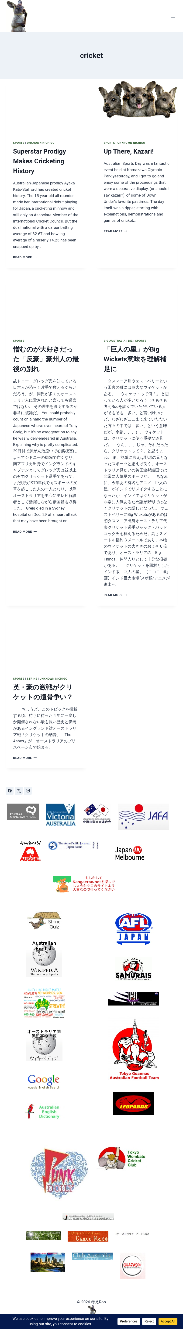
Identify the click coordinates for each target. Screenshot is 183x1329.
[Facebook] (10, 791)
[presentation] (46, 106)
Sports (18, 142)
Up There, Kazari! (129, 151)
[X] (19, 791)
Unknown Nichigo (41, 142)
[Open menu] (173, 16)
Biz (130, 340)
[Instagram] (28, 791)
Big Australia (115, 340)
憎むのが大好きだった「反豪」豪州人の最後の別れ (46, 359)
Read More (25, 257)
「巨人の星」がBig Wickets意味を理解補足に (135, 359)
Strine (32, 678)
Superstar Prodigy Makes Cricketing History (39, 161)
